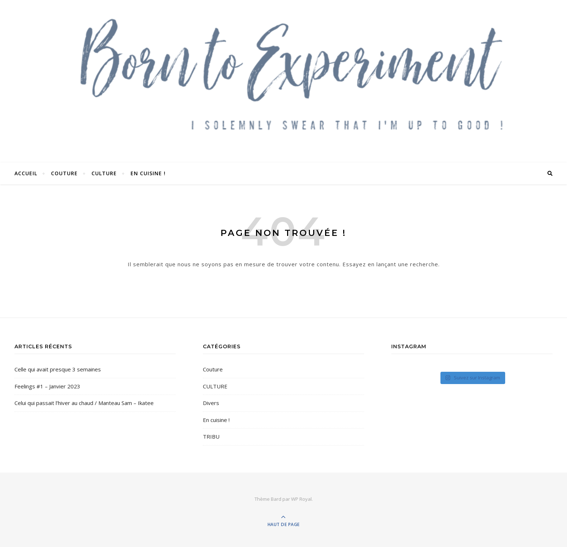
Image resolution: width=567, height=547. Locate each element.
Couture (213, 369)
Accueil (25, 173)
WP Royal (301, 499)
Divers (211, 402)
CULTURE (104, 173)
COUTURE (64, 173)
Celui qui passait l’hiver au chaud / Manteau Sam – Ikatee (84, 402)
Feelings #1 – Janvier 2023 (47, 386)
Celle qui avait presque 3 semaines (57, 369)
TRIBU (211, 436)
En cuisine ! (148, 173)
